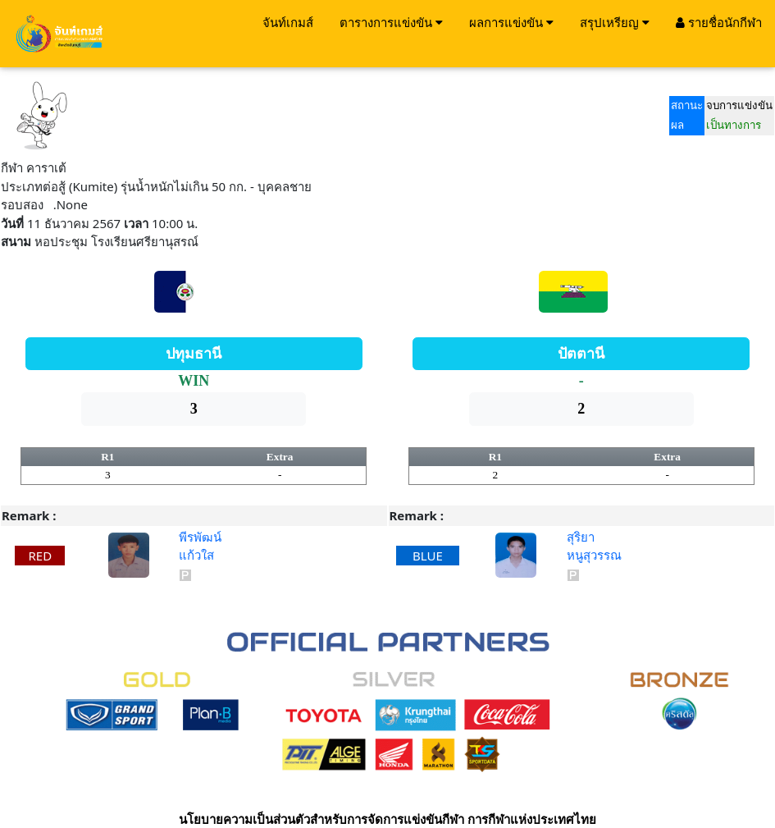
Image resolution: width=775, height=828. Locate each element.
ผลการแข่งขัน (511, 22)
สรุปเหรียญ (615, 22)
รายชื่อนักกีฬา (719, 22)
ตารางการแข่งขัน (391, 22)
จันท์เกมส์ (287, 22)
